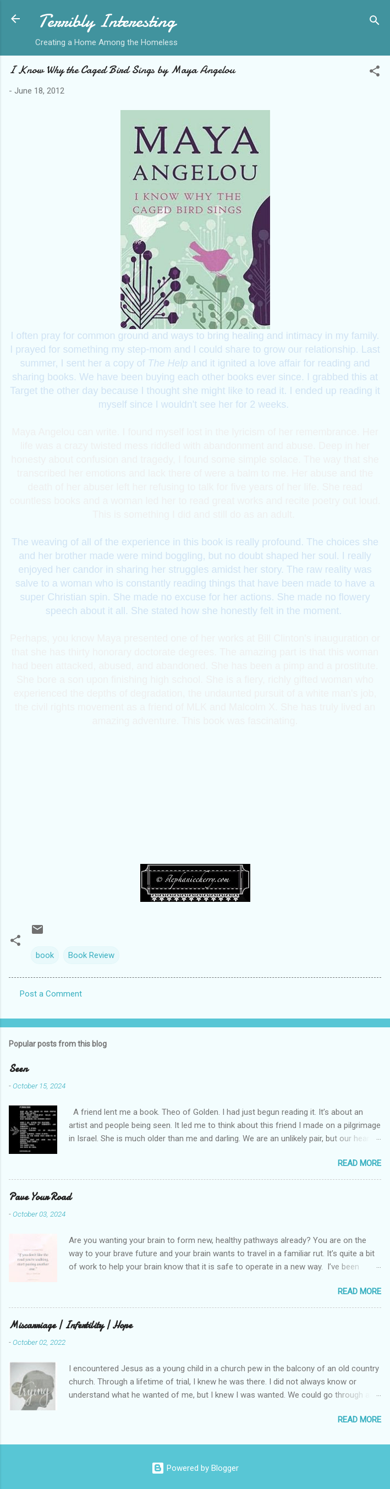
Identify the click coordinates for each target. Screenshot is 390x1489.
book (45, 955)
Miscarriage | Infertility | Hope (70, 1325)
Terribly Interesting (106, 21)
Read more (359, 1163)
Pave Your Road (40, 1197)
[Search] (374, 22)
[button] (374, 72)
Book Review (91, 955)
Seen (18, 1069)
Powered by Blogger (195, 1468)
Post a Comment (51, 994)
